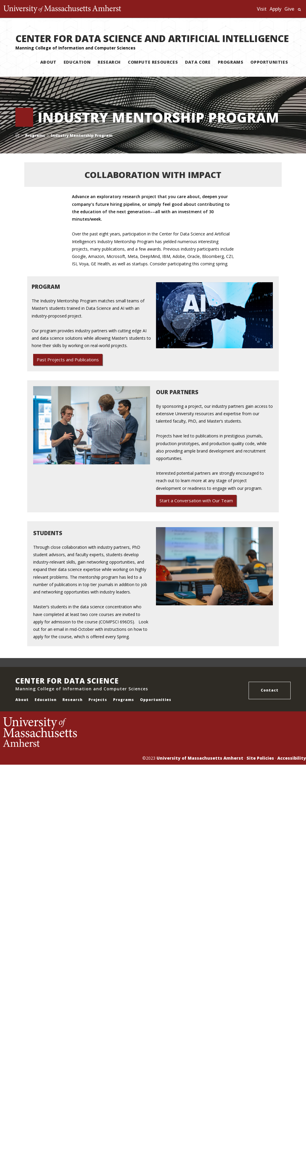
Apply (275, 9)
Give (289, 9)
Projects (97, 699)
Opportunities (155, 699)
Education (46, 699)
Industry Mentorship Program (81, 135)
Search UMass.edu (299, 9)
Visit (262, 9)
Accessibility (291, 758)
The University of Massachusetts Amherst (64, 8)
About (22, 699)
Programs (123, 699)
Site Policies (260, 758)
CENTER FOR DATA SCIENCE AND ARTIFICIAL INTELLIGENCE (152, 38)
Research (72, 699)
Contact (269, 690)
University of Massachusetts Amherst (200, 758)
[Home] (17, 135)
